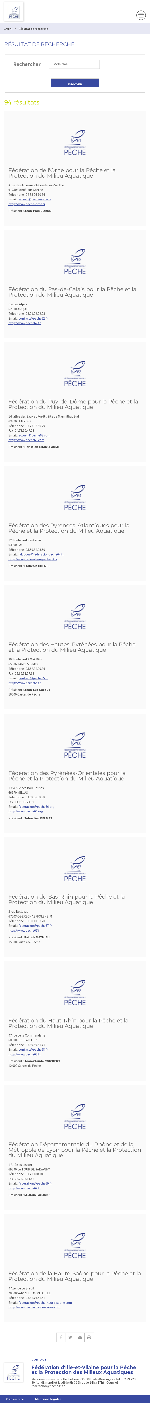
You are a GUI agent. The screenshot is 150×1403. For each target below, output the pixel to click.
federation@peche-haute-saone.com (45, 1302)
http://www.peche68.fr (24, 1054)
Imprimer (89, 1337)
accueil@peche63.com (34, 435)
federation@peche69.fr (35, 1183)
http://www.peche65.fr (24, 683)
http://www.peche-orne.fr (26, 204)
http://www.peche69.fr (24, 1188)
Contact (39, 1359)
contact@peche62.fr (33, 318)
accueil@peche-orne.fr (35, 199)
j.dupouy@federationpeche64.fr (41, 554)
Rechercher (27, 64)
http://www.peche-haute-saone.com (34, 1307)
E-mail (79, 1337)
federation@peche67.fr (35, 925)
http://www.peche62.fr (24, 323)
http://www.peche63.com (26, 440)
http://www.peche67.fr (24, 930)
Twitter (70, 1337)
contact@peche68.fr (33, 1049)
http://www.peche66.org (25, 811)
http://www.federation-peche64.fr (32, 559)
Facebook (61, 1337)
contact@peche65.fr (33, 678)
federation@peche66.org (36, 806)
